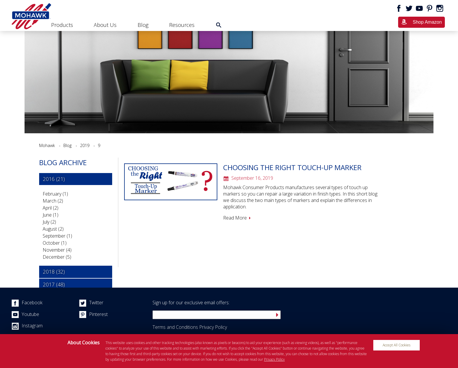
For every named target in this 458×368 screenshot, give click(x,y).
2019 (84, 145)
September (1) (57, 236)
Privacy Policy (213, 327)
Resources (182, 24)
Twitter (91, 302)
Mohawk (47, 145)
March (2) (53, 201)
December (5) (57, 257)
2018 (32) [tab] (54, 271)
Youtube (25, 314)
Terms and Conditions (175, 327)
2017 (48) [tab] (54, 284)
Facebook (27, 302)
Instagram (27, 325)
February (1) (55, 194)
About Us (105, 24)
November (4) (57, 250)
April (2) (50, 208)
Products (62, 24)
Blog (143, 24)
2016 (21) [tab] (54, 178)
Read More (235, 218)
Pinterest (93, 314)
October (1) (55, 243)
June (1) (50, 215)
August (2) (53, 229)
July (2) (49, 222)
